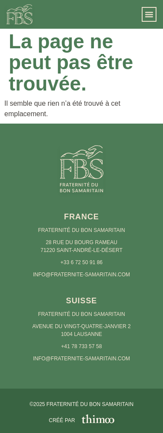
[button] (149, 14)
